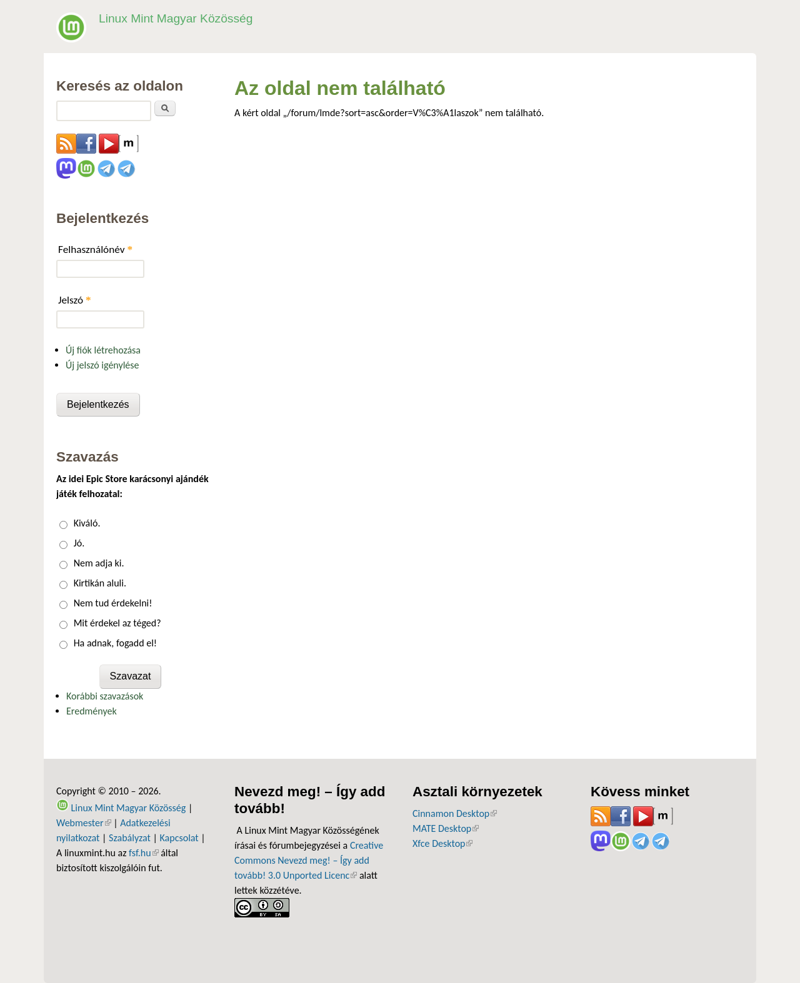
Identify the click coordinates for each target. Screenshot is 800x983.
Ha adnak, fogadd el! (115, 643)
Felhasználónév (95, 249)
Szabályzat (130, 838)
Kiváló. (87, 523)
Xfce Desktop (442, 843)
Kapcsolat (179, 838)
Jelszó (74, 300)
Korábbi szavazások (104, 696)
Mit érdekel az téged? (117, 623)
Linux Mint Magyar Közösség (175, 18)
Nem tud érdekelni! (113, 603)
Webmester (83, 823)
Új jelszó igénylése (102, 365)
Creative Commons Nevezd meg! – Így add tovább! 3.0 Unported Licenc (308, 860)
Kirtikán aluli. (100, 583)
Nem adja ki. (99, 563)
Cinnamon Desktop (454, 813)
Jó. (79, 543)
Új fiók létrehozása (103, 350)
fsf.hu (143, 853)
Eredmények (91, 711)
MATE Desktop (445, 828)
